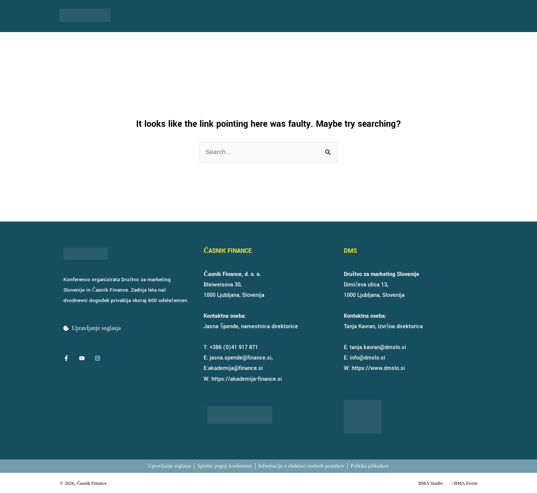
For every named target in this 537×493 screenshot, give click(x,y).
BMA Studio (430, 483)
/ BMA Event (464, 483)
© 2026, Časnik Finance (83, 483)
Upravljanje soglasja (96, 328)
